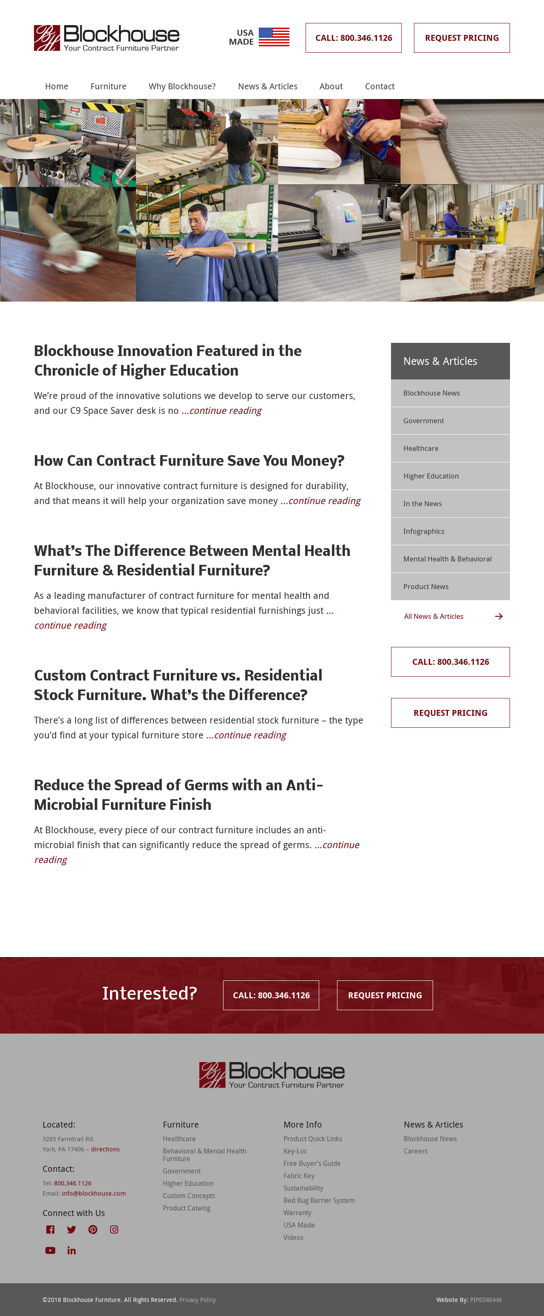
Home (56, 86)
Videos (293, 1237)
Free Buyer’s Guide (312, 1163)
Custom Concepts (189, 1195)
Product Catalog (186, 1208)
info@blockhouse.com (94, 1193)
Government (423, 420)
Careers (416, 1151)
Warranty (297, 1212)
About (331, 86)
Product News (426, 586)
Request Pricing (462, 37)
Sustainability (303, 1188)
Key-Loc (295, 1151)
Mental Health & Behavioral (447, 559)
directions (105, 1149)
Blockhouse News (431, 393)
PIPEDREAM (486, 1300)
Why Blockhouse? (182, 86)
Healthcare (421, 448)
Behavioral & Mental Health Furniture (204, 1154)
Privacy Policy (197, 1300)
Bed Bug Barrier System (319, 1200)
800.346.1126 (72, 1183)
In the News (422, 503)
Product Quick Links (312, 1138)
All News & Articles (434, 616)
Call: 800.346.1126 (353, 37)
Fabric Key (298, 1175)
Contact (380, 86)
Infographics (424, 531)
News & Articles (268, 86)
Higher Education (431, 476)
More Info (302, 1124)
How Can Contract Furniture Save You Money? (189, 462)
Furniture (109, 86)
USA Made (299, 1225)
